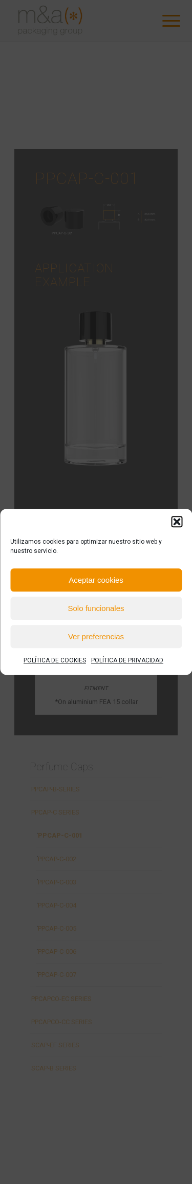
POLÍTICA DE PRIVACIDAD (127, 660)
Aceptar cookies (96, 580)
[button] (177, 521)
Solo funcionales (96, 608)
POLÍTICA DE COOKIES (55, 660)
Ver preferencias (96, 636)
